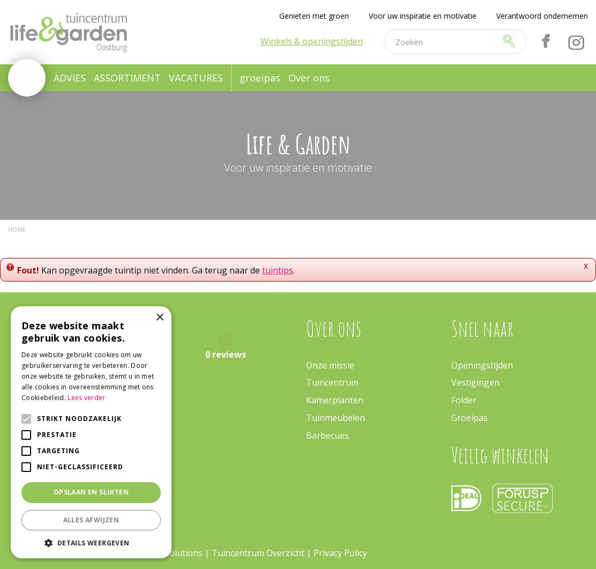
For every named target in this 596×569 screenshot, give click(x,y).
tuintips (277, 270)
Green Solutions (170, 553)
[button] (91, 542)
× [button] (159, 318)
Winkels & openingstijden (311, 41)
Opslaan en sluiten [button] (91, 492)
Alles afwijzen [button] (91, 519)
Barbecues (327, 435)
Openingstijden (482, 365)
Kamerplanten (334, 400)
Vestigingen (475, 382)
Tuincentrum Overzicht (258, 553)
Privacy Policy (340, 553)
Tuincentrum (332, 382)
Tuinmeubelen (335, 418)
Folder (463, 400)
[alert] (91, 432)
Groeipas (469, 418)
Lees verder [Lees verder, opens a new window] (86, 397)
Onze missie (330, 365)
